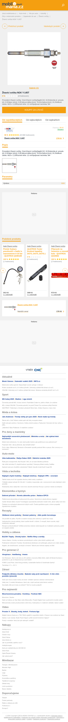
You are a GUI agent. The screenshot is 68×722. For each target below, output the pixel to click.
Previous (3, 270)
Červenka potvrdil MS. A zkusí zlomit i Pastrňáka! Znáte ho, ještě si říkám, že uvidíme (29, 402)
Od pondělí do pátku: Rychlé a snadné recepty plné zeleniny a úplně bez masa (27, 518)
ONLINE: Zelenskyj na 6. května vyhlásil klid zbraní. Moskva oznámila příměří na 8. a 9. (30, 390)
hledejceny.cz (6, 629)
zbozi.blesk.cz (6, 640)
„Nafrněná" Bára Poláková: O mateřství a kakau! (17, 427)
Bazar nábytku (6, 689)
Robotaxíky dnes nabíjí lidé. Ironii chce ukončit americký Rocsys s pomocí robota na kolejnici (32, 486)
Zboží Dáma (6, 637)
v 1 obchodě (8, 295)
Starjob (4, 697)
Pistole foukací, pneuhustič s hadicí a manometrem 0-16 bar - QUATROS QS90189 (13, 252)
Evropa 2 (5, 708)
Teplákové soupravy (8, 681)
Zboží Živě (5, 632)
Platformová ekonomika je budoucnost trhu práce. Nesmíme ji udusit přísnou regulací (29, 499)
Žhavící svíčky (44, 16)
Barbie (4, 670)
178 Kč (59, 138)
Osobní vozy (6, 634)
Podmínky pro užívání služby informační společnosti (38, 717)
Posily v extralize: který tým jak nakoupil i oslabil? (18, 620)
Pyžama (4, 675)
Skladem (60, 129)
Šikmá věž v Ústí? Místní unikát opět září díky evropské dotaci (22, 420)
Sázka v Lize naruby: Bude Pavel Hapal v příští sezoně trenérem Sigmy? (25, 618)
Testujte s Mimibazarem (9, 665)
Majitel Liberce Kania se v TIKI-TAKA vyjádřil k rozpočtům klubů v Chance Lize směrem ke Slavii (33, 615)
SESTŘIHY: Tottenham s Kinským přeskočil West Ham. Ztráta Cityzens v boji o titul (29, 408)
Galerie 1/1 (34, 88)
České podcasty (7, 700)
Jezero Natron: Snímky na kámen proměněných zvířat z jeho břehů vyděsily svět (28, 540)
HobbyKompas (7, 645)
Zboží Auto (5, 650)
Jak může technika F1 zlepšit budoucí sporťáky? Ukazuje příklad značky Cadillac (28, 464)
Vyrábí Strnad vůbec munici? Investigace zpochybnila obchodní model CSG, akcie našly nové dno (33, 502)
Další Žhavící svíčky (10, 246)
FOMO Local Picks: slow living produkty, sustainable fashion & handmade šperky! (28, 562)
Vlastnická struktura (53, 719)
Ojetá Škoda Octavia (9, 653)
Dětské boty (6, 683)
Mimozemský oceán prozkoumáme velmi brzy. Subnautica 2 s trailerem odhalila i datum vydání (32, 603)
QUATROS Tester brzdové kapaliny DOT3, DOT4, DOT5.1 (36, 251)
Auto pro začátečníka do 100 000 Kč (14, 648)
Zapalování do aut (29, 16)
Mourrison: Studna (8, 597)
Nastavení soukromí (39, 719)
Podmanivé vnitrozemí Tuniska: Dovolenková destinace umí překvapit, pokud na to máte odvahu (33, 543)
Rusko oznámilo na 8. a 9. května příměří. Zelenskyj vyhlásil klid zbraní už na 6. (28, 387)
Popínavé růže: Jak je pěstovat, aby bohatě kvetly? (18, 445)
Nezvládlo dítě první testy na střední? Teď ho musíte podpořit (21, 585)
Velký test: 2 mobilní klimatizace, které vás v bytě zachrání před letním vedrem (27, 582)
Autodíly (43, 13)
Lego (3, 673)
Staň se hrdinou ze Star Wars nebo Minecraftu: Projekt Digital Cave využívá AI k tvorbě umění (32, 600)
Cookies (29, 719)
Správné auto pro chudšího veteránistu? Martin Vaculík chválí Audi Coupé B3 (27, 467)
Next (65, 270)
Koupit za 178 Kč (34, 110)
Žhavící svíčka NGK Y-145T (15, 93)
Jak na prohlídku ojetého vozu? (12, 642)
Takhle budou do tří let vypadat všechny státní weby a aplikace (22, 479)
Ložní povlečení (7, 686)
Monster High (6, 667)
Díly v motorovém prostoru (11, 16)
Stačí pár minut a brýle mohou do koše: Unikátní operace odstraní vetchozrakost (28, 579)
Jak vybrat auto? (7, 656)
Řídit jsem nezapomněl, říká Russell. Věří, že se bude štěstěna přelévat (25, 461)
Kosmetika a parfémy (9, 678)
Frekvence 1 (6, 705)
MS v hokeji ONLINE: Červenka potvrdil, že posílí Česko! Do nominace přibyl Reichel (29, 405)
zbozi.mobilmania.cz (9, 13)
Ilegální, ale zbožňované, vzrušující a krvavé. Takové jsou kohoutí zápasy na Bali (28, 545)
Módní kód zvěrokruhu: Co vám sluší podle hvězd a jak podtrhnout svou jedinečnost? (29, 442)
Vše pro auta (33, 13)
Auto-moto (22, 13)
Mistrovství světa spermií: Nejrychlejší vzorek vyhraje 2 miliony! (22, 385)
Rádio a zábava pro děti (9, 703)
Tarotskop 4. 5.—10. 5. (9, 565)
